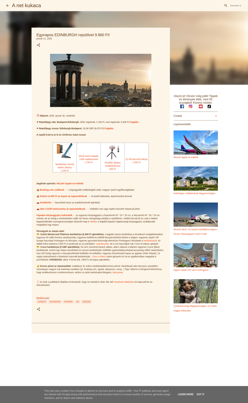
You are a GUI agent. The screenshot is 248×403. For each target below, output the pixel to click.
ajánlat (42, 302)
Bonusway (118, 272)
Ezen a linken (99, 256)
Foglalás (134, 122)
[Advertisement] (100, 360)
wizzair (86, 302)
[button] (38, 45)
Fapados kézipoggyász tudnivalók (54, 215)
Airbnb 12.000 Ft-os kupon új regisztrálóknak (63, 196)
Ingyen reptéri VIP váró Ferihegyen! (191, 270)
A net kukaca (26, 5)
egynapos (55, 302)
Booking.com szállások (52, 190)
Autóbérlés (45, 202)
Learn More (185, 394)
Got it (200, 394)
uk (77, 302)
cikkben (93, 221)
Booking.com (43, 297)
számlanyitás (102, 244)
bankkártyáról (150, 240)
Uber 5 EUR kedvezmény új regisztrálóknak (62, 209)
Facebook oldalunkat (124, 282)
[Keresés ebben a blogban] (225, 5)
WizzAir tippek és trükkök (70, 183)
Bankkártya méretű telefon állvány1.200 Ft (64, 164)
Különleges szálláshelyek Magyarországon (195, 193)
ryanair (68, 302)
